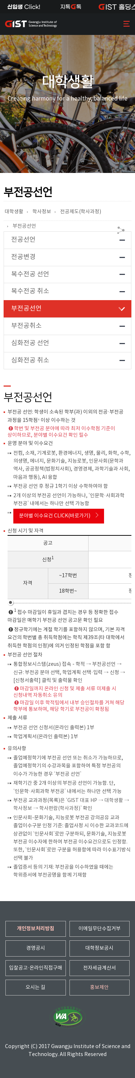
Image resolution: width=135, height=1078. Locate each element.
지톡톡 (70, 6)
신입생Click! (23, 6)
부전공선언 (24, 226)
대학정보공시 (99, 948)
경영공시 (35, 948)
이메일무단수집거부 (99, 929)
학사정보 (41, 212)
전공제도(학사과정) (80, 212)
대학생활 (14, 212)
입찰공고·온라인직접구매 (35, 968)
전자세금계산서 (99, 968)
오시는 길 (35, 987)
